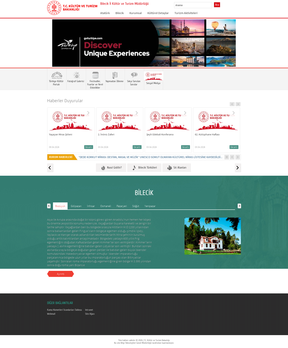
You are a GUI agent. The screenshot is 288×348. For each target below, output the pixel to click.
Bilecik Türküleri (144, 167)
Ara (217, 4)
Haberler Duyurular (65, 100)
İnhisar (91, 206)
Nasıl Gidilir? (111, 167)
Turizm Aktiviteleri (186, 13)
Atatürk (105, 13)
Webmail (51, 313)
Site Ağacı (90, 313)
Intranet (89, 309)
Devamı (88, 147)
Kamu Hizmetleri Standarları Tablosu (64, 309)
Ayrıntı (60, 274)
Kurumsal (135, 13)
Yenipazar (150, 206)
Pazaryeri (122, 206)
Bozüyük (60, 206)
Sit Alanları (176, 167)
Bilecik (119, 13)
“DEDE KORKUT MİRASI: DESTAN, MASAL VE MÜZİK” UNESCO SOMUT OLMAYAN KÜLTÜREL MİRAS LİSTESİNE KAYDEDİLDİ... (151, 157)
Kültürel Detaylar (158, 13)
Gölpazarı (76, 206)
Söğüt (135, 206)
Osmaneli (105, 206)
